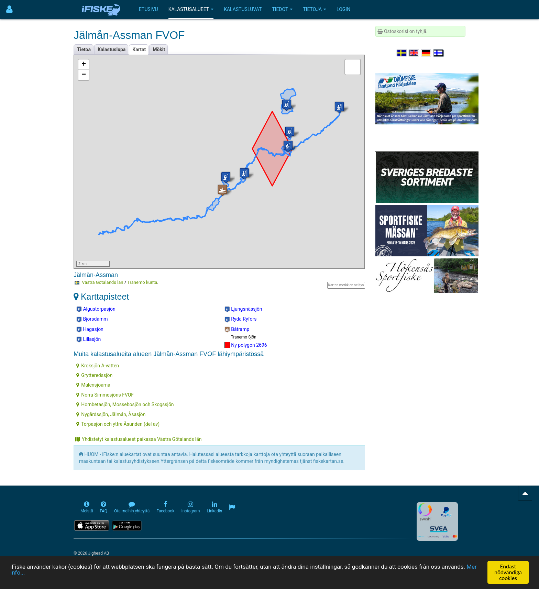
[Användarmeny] (9, 9)
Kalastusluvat (243, 9)
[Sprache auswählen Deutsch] (426, 53)
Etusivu (148, 9)
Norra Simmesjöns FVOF (105, 395)
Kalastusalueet (191, 9)
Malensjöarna (93, 385)
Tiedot (282, 9)
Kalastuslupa (111, 49)
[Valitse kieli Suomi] (438, 53)
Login (343, 9)
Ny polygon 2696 (245, 345)
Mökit (159, 49)
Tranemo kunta (142, 282)
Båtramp (237, 329)
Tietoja (314, 9)
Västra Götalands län (102, 282)
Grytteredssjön (94, 375)
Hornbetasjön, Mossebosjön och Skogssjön (125, 404)
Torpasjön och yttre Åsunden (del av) (118, 424)
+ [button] (83, 64)
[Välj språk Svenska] (402, 53)
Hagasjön (89, 329)
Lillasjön (88, 339)
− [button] (83, 75)
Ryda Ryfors (240, 319)
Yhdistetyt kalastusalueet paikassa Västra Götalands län (138, 439)
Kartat (139, 49)
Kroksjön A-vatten (97, 365)
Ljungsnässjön (243, 309)
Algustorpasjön (96, 309)
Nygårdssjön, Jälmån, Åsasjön (110, 414)
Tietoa (84, 49)
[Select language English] (414, 53)
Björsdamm (92, 319)
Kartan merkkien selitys (346, 285)
